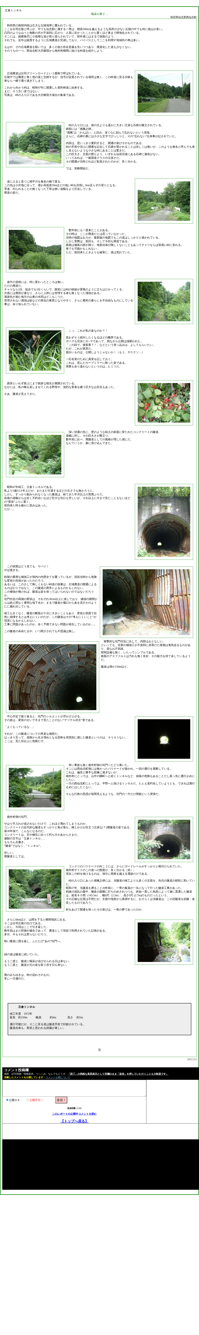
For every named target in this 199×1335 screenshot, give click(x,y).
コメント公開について (58, 1077)
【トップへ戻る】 (74, 1121)
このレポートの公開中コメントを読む (74, 1113)
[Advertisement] (66, 1131)
